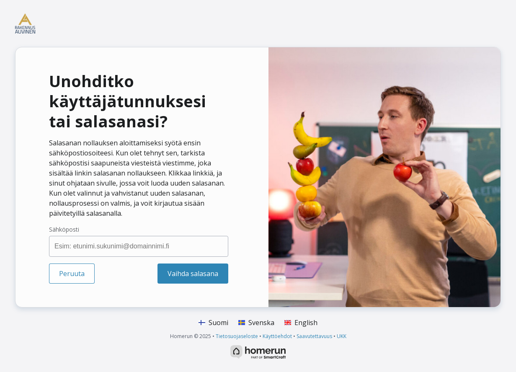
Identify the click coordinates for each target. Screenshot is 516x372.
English (300, 323)
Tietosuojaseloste (237, 336)
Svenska (256, 323)
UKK (341, 336)
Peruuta (72, 273)
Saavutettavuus (314, 336)
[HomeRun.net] (258, 351)
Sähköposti (64, 229)
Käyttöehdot (277, 336)
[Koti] (71, 23)
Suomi (213, 323)
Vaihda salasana (193, 273)
